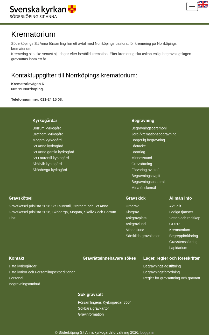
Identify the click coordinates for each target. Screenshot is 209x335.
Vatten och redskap (184, 218)
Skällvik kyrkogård (47, 164)
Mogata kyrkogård (47, 140)
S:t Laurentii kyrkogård (51, 158)
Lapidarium (178, 248)
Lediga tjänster (181, 212)
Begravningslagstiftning (162, 266)
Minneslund (135, 230)
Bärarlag (138, 152)
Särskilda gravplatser (143, 236)
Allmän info (180, 198)
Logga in (147, 332)
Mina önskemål (143, 188)
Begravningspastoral (148, 182)
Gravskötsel (21, 198)
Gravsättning (141, 164)
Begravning (142, 120)
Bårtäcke (138, 146)
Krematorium (179, 230)
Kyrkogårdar (45, 120)
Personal (16, 278)
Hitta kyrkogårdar (23, 266)
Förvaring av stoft (145, 170)
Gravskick (136, 198)
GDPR (174, 224)
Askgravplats (136, 218)
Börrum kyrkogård (47, 128)
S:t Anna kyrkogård (48, 146)
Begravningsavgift (145, 176)
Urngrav (132, 206)
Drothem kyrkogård (48, 134)
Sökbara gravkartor (93, 308)
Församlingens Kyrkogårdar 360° (104, 302)
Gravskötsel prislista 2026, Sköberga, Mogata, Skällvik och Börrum (62, 212)
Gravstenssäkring (183, 242)
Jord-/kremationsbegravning (154, 134)
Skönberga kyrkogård (50, 170)
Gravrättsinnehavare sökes (109, 258)
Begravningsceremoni (148, 128)
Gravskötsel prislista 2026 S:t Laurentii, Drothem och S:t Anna (58, 206)
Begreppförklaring (183, 236)
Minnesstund (141, 158)
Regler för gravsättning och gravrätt (171, 278)
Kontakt (16, 258)
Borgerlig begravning (148, 140)
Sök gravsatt (90, 294)
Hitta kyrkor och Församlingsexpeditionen (42, 272)
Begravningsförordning (161, 272)
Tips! (13, 218)
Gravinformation (91, 314)
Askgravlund (136, 224)
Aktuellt (175, 206)
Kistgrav (132, 212)
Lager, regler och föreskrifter (171, 258)
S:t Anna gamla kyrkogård (53, 152)
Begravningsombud (24, 284)
